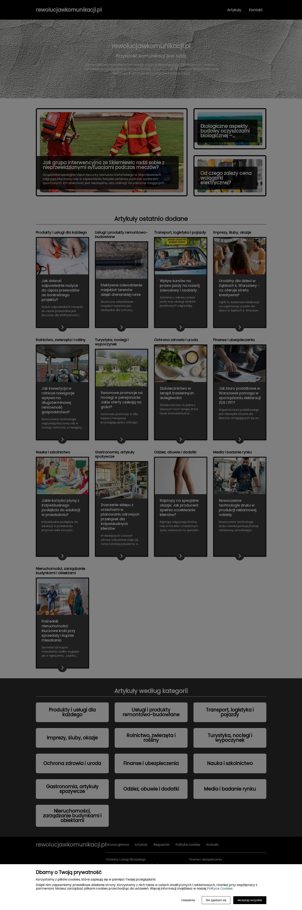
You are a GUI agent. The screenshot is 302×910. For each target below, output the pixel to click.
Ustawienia (188, 900)
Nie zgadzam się (216, 900)
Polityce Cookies (219, 888)
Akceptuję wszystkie (249, 900)
